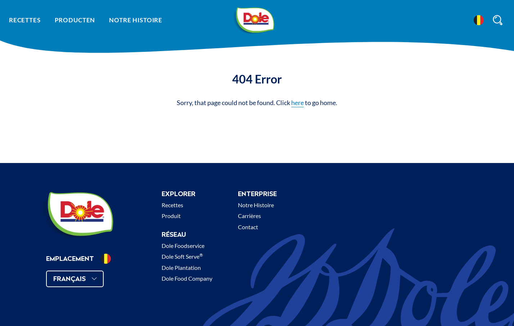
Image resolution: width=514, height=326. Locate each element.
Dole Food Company (187, 278)
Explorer (178, 194)
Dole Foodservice (183, 245)
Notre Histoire (256, 205)
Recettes (25, 20)
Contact (248, 226)
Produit (171, 215)
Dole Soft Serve (182, 256)
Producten (75, 20)
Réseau (174, 234)
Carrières (249, 215)
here (297, 103)
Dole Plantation (181, 267)
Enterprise (257, 194)
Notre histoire (135, 20)
